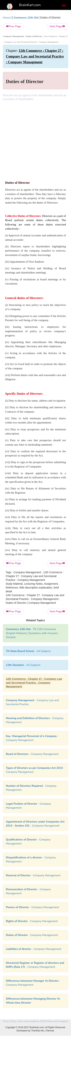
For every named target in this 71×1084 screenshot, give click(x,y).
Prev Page (13, 26)
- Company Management (32, 754)
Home (6, 17)
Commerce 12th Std (26, 17)
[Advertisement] (35, 138)
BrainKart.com (30, 5)
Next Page (57, 26)
